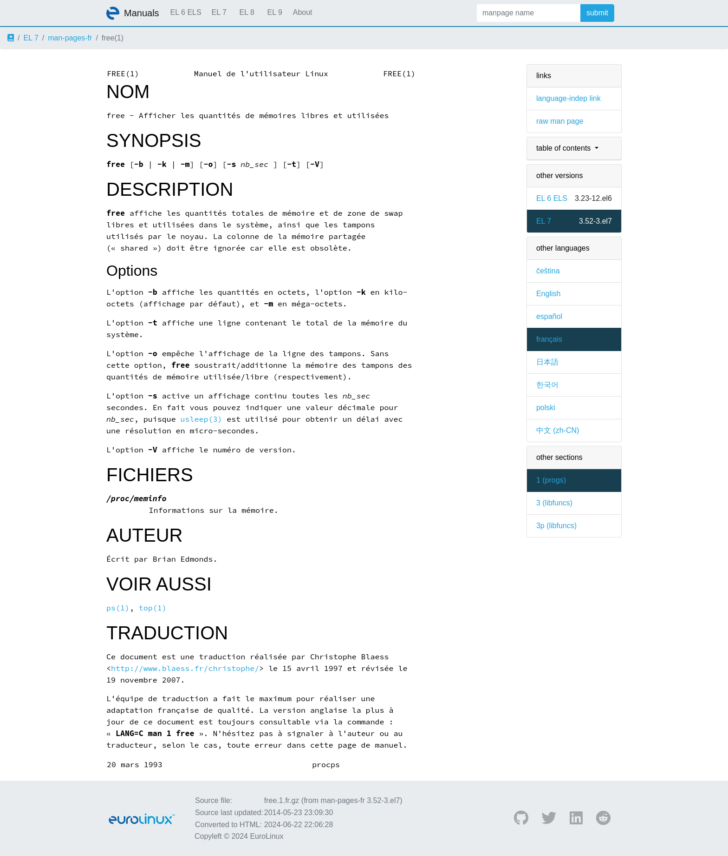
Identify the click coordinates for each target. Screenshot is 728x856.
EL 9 (274, 12)
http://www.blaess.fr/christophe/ (185, 668)
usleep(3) (201, 419)
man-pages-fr (70, 38)
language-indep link (568, 98)
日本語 (547, 362)
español (549, 316)
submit (597, 13)
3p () (556, 526)
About (302, 12)
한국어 (547, 385)
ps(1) (118, 608)
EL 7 (218, 12)
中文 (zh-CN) (557, 430)
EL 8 (246, 12)
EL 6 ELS (186, 12)
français (549, 339)
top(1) (153, 608)
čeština (548, 271)
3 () (554, 503)
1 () (551, 480)
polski (545, 407)
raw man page (559, 121)
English (548, 294)
